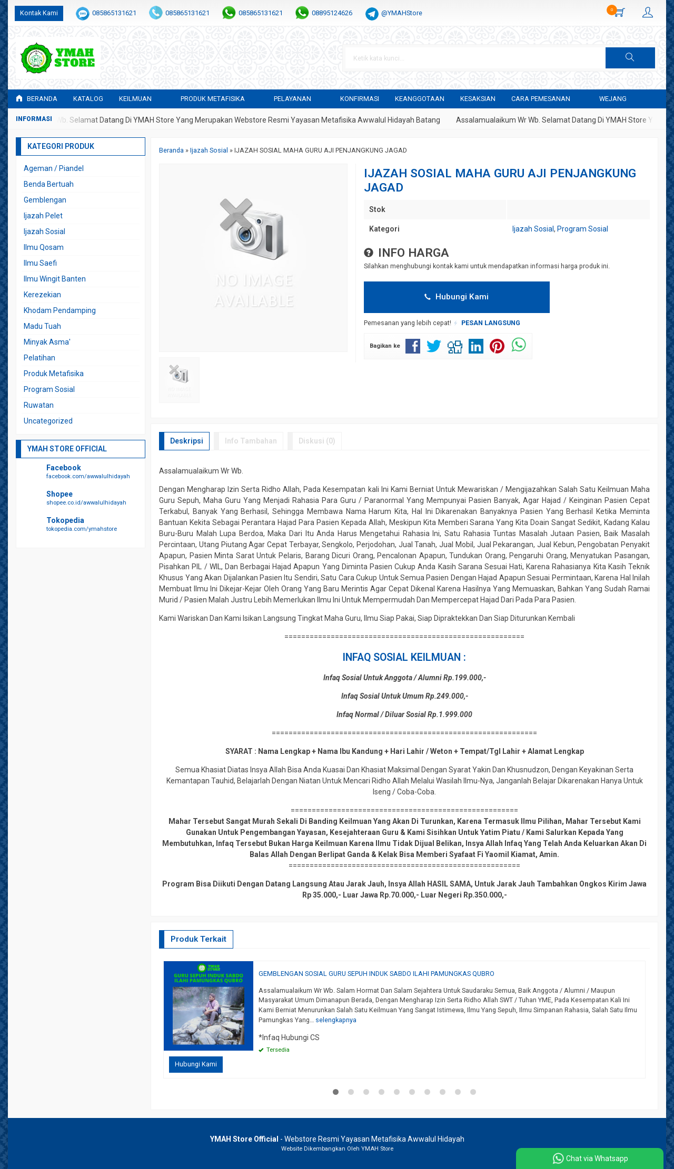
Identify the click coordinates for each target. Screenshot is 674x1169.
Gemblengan (45, 200)
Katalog (88, 99)
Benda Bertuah (49, 184)
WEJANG (613, 99)
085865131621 (114, 13)
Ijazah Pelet (43, 215)
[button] (630, 57)
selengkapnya (335, 1020)
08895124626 (332, 13)
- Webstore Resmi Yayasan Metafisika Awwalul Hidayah (337, 1139)
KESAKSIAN (477, 99)
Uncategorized (48, 421)
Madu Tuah (42, 326)
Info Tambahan (251, 441)
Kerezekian (42, 294)
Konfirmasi (359, 99)
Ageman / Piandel (54, 168)
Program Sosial (582, 229)
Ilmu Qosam (44, 247)
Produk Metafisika (54, 373)
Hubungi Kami (456, 296)
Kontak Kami (39, 13)
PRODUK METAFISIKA (213, 99)
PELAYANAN (292, 99)
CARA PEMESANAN (540, 99)
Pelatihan (39, 358)
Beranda (36, 99)
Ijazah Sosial (533, 229)
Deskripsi (186, 441)
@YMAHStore (401, 13)
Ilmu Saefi (40, 263)
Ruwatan (39, 405)
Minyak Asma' (47, 342)
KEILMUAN (135, 99)
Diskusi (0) (317, 441)
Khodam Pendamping (60, 310)
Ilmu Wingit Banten (55, 279)
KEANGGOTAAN (419, 99)
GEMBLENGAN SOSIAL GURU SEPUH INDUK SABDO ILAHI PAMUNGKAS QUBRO (376, 973)
